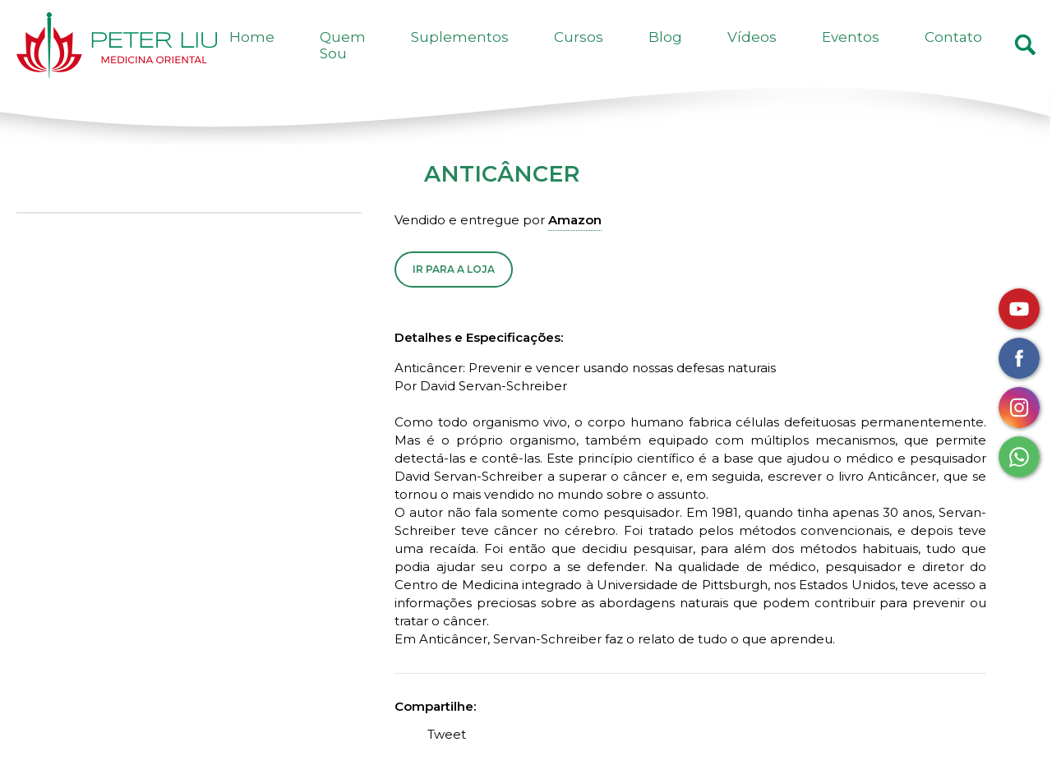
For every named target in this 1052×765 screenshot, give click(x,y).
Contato (965, 56)
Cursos (689, 56)
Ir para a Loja (454, 291)
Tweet (446, 756)
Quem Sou (488, 56)
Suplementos (595, 56)
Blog (751, 56)
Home (406, 56)
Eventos (887, 56)
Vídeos (813, 56)
